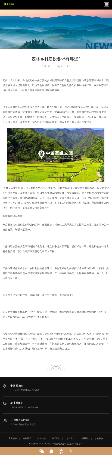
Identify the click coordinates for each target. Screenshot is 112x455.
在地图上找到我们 (20, 419)
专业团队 (70, 438)
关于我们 (56, 438)
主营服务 (13, 438)
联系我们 (85, 438)
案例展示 (27, 438)
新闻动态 (41, 438)
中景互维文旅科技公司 (9, 4)
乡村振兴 (99, 438)
